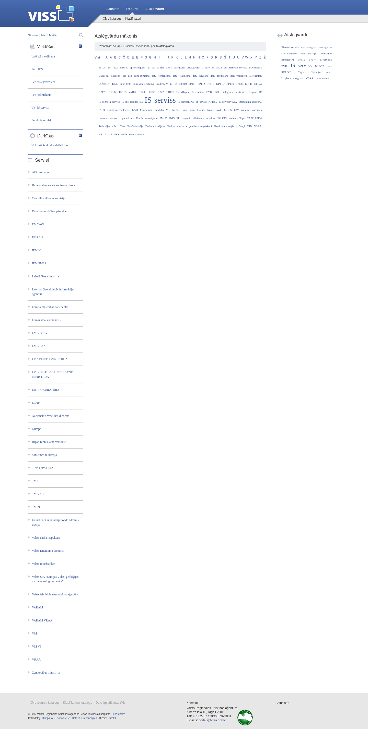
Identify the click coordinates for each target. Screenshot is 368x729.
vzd (110, 134)
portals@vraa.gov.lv (212, 720)
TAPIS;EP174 (254, 118)
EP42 (161, 91)
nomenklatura (197, 109)
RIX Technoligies (87, 718)
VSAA (258, 126)
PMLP (163, 118)
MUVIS (176, 109)
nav (185, 109)
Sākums (33, 35)
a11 (109, 67)
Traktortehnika (175, 126)
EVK (209, 91)
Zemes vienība (137, 134)
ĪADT (102, 109)
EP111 (192, 83)
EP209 (142, 91)
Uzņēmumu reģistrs (225, 126)
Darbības (56, 136)
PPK (179, 118)
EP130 (230, 83)
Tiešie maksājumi (155, 126)
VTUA (103, 134)
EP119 (220, 84)
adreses (124, 67)
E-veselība (197, 91)
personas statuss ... (109, 118)
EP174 (258, 83)
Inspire (253, 91)
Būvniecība (255, 67)
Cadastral (104, 75)
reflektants (197, 118)
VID (249, 126)
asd (153, 67)
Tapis (242, 118)
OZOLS (227, 109)
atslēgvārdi (179, 67)
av (213, 67)
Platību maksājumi (147, 118)
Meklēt (53, 35)
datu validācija (238, 75)
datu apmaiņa (142, 75)
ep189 (132, 91)
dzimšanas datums (143, 83)
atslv (207, 67)
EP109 (173, 83)
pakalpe (245, 109)
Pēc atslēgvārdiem (43, 82)
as (148, 67)
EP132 (239, 83)
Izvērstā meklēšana (43, 56)
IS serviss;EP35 (186, 101)
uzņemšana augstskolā (199, 126)
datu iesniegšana (161, 75)
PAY (236, 109)
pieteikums (128, 118)
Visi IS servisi (40, 107)
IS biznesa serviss (109, 101)
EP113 (210, 83)
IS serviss (160, 100)
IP (260, 91)
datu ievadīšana (181, 75)
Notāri (210, 109)
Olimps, (46, 718)
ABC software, (59, 718)
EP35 (152, 91)
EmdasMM (162, 83)
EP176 (102, 91)
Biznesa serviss (238, 67)
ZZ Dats (72, 718)
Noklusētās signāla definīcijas (49, 145)
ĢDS (217, 91)
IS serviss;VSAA (228, 101)
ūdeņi (242, 126)
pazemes (257, 109)
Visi (97, 57)
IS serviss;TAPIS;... (206, 101)
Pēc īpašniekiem (41, 95)
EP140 (248, 83)
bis (225, 67)
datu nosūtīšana (219, 75)
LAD (135, 109)
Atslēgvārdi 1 (195, 67)
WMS (124, 134)
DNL (115, 83)
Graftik (112, 718)
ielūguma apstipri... (234, 91)
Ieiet (44, 35)
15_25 (102, 67)
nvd (218, 109)
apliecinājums (137, 67)
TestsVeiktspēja (135, 126)
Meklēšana (56, 47)
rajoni (186, 118)
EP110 (183, 83)
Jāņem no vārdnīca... (119, 110)
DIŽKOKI (104, 83)
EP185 (122, 91)
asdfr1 (160, 67)
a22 (116, 67)
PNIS (172, 118)
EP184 (112, 91)
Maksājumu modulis (152, 109)
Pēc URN (37, 69)
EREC (170, 91)
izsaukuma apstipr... (250, 101)
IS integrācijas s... (132, 101)
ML (168, 109)
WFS (116, 134)
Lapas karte (118, 714)
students (233, 118)
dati (130, 75)
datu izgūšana (200, 75)
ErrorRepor (182, 91)
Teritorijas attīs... (108, 126)
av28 (219, 67)
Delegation (255, 75)
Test (122, 126)
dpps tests (125, 83)
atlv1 (169, 67)
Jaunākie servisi (41, 120)
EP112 (201, 83)
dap (124, 75)
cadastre (115, 75)
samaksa (210, 118)
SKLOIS (222, 118)
